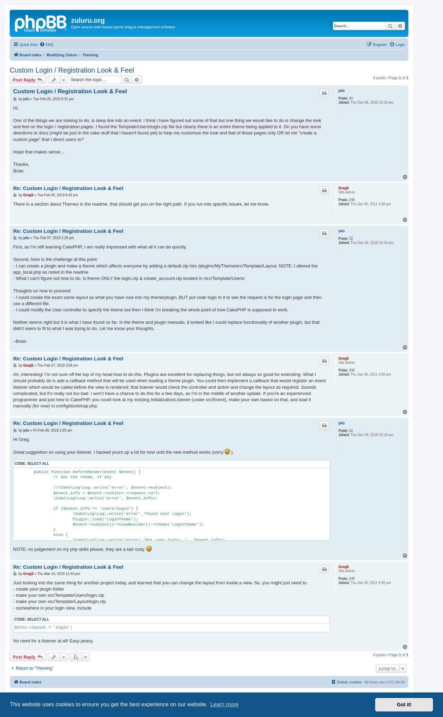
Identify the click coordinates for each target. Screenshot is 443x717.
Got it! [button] (404, 704)
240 (352, 200)
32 (351, 98)
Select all (38, 463)
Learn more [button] (224, 704)
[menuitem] (46, 44)
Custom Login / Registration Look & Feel (72, 70)
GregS (343, 188)
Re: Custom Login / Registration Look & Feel (68, 188)
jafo (341, 91)
